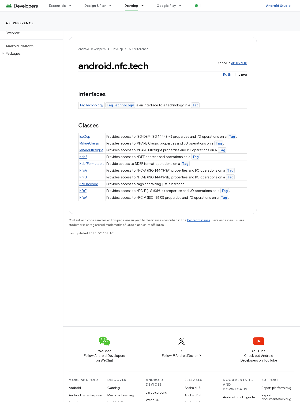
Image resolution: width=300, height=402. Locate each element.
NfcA (83, 170)
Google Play (166, 6)
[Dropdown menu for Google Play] (182, 5)
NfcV (83, 198)
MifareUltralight (91, 150)
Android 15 (192, 388)
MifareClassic (89, 143)
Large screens (156, 392)
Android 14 (192, 395)
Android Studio (278, 6)
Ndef (83, 157)
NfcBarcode (88, 184)
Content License (198, 220)
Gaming (113, 388)
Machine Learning (120, 395)
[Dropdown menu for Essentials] (72, 5)
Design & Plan (95, 6)
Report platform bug (276, 388)
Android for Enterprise (85, 395)
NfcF (82, 191)
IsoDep (84, 136)
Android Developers (91, 49)
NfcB (83, 177)
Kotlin (227, 74)
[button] (30, 53)
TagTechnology (91, 105)
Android (75, 388)
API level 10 (239, 63)
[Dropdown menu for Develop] (144, 5)
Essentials (57, 6)
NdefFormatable (91, 164)
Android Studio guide (239, 397)
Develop (117, 49)
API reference (20, 23)
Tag (195, 105)
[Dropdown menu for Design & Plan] (112, 5)
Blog (203, 6)
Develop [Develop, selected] (131, 6)
